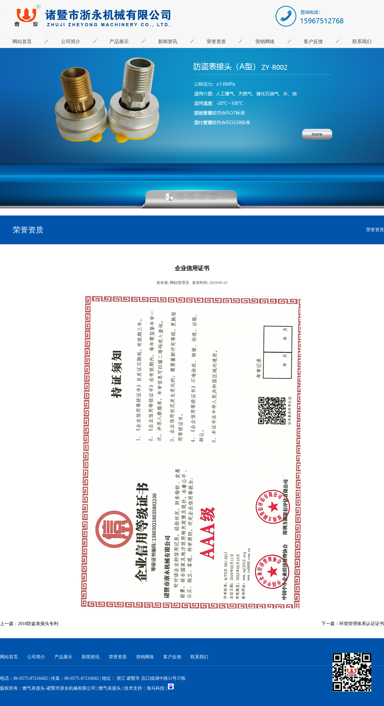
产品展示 (119, 41)
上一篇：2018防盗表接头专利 (29, 623)
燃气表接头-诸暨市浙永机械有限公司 (59, 688)
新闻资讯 (167, 41)
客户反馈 (313, 41)
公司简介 (70, 41)
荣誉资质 (216, 41)
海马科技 (155, 688)
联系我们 (362, 41)
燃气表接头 (110, 688)
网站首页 (22, 41)
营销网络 (265, 41)
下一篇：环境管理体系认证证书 (352, 623)
